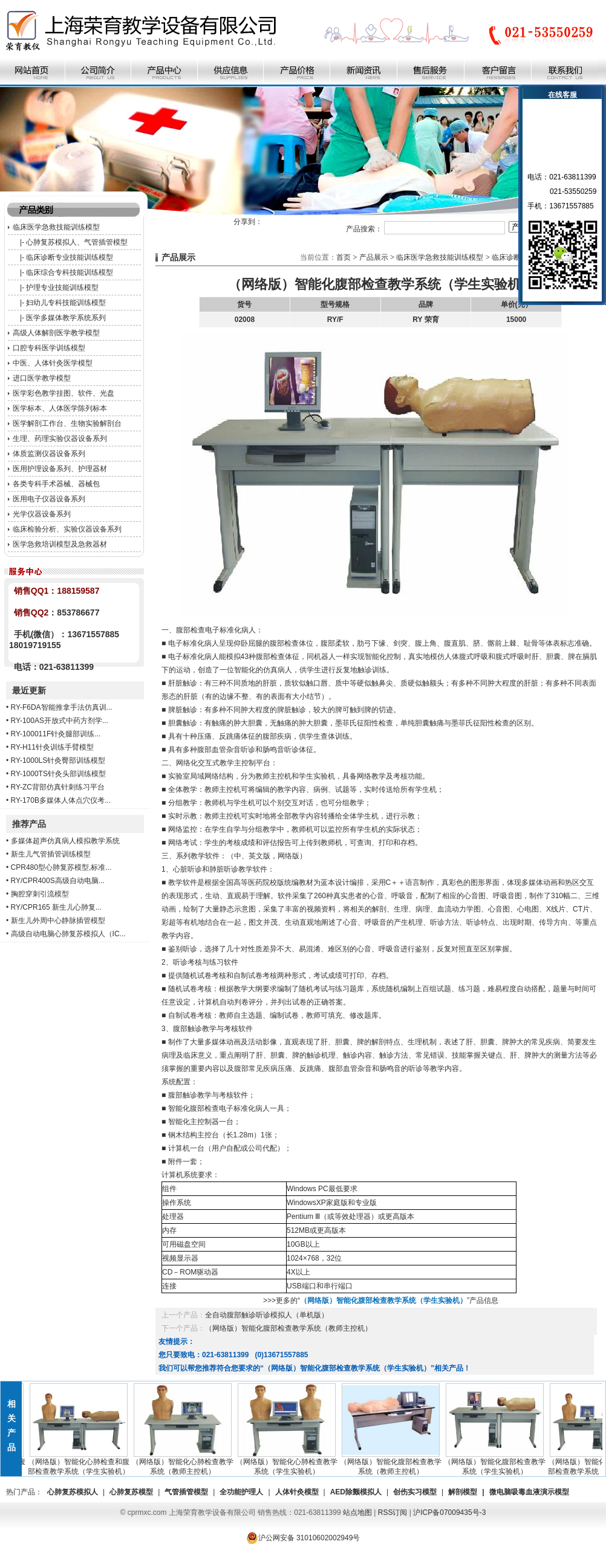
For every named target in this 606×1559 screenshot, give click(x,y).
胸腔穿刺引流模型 (40, 894)
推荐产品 (29, 824)
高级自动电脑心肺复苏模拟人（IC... (68, 934)
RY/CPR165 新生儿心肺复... (56, 907)
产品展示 (373, 257)
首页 (343, 257)
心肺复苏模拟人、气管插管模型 (77, 242)
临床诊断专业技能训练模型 (69, 257)
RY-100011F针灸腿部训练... (56, 734)
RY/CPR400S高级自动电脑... (58, 880)
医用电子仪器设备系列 (49, 499)
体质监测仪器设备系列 (49, 453)
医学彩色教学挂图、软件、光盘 (63, 393)
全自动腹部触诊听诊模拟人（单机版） (266, 1315)
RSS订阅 (393, 1512)
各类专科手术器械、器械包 (56, 484)
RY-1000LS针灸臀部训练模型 (58, 760)
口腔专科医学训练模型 (49, 348)
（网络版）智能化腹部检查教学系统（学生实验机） (497, 1463)
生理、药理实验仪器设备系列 (60, 438)
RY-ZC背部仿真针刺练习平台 (58, 787)
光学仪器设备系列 (42, 514)
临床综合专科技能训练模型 (69, 272)
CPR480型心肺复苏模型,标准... (61, 867)
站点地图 (357, 1512)
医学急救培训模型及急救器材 (60, 544)
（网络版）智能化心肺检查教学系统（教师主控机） (185, 1463)
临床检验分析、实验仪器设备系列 (67, 529)
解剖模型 (462, 1492)
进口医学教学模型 (42, 378)
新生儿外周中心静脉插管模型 (58, 920)
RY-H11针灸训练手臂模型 (52, 747)
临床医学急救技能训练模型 (56, 227)
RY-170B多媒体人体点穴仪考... (61, 800)
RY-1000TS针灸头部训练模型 (58, 774)
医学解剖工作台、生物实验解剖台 (67, 423)
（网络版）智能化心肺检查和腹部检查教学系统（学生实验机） (81, 1463)
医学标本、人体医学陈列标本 (60, 408)
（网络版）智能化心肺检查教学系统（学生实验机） (289, 1463)
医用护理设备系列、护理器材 (60, 468)
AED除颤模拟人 (356, 1492)
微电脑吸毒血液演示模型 (529, 1492)
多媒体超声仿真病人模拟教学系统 (65, 841)
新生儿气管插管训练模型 (51, 854)
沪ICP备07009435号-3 (449, 1512)
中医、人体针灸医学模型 (53, 363)
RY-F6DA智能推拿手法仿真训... (61, 707)
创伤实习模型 (415, 1492)
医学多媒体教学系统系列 (66, 317)
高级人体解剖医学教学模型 (56, 333)
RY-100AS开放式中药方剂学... (59, 720)
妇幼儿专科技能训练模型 (66, 302)
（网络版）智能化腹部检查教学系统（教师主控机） (288, 1328)
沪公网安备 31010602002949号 (303, 1538)
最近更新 (29, 690)
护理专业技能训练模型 (62, 287)
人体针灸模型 (297, 1492)
